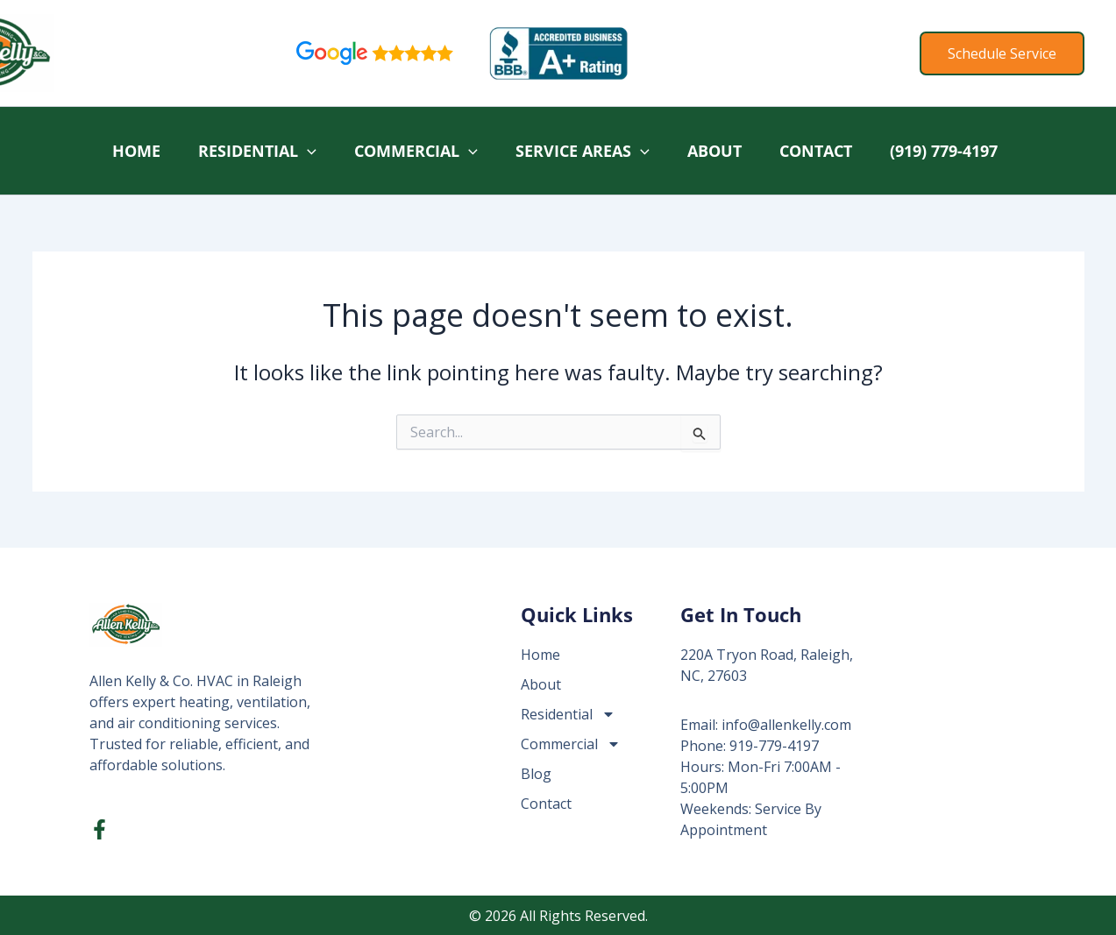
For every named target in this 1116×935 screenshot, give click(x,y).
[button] (1002, 53)
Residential (257, 151)
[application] (307, 151)
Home (136, 150)
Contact (815, 150)
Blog (536, 773)
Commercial (416, 151)
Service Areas (582, 151)
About (714, 150)
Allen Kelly (128, 52)
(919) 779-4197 (944, 150)
